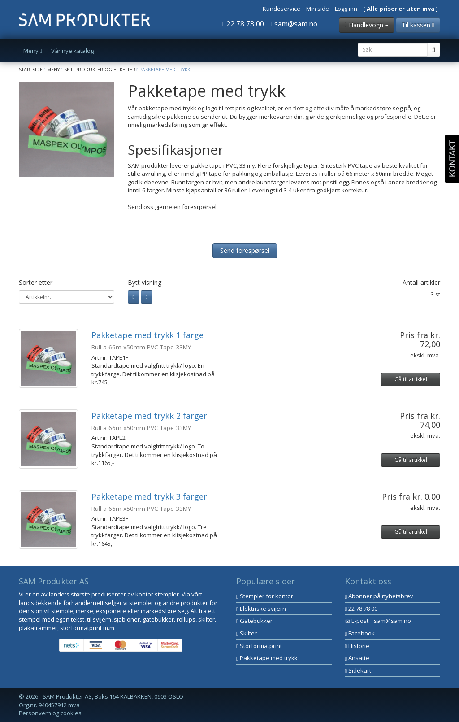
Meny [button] (32, 51)
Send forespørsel (244, 250)
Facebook (360, 633)
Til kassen (418, 25)
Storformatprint (259, 646)
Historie (357, 646)
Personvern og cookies (50, 713)
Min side (317, 8)
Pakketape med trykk (267, 658)
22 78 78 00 (243, 24)
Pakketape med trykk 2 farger (149, 415)
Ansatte (357, 658)
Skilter (246, 633)
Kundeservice (281, 8)
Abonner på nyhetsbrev (379, 596)
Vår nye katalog (72, 51)
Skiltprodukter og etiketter (99, 69)
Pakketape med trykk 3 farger (149, 496)
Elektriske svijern (261, 609)
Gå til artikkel (410, 379)
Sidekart (358, 670)
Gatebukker (254, 621)
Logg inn (346, 8)
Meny (53, 69)
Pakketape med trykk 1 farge (147, 335)
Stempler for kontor (264, 596)
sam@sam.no (293, 24)
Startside (31, 69)
